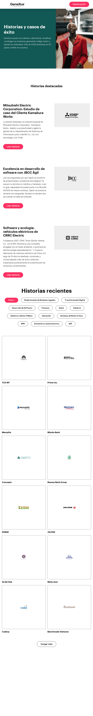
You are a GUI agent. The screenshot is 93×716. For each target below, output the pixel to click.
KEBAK (5, 532)
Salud (61, 308)
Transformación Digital (75, 300)
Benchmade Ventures (58, 631)
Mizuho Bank (53, 432)
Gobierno (77, 308)
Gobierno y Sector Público (21, 316)
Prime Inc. (52, 382)
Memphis (6, 432)
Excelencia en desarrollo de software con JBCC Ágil (24, 170)
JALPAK (51, 532)
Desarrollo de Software (22, 308)
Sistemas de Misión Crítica (71, 316)
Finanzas (45, 308)
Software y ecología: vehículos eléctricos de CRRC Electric (20, 231)
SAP (70, 324)
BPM (23, 324)
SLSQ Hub (7, 582)
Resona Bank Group (57, 482)
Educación (46, 316)
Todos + (11, 300)
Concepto (7, 482)
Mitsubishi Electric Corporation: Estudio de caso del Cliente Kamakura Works (23, 110)
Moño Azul (52, 582)
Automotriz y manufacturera (46, 324)
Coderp (5, 631)
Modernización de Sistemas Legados (39, 300)
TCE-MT (6, 382)
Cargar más (46, 644)
